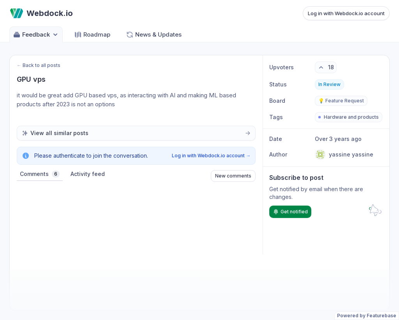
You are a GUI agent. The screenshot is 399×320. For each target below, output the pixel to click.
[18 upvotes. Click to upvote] (326, 67)
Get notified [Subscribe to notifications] (290, 212)
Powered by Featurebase (366, 315)
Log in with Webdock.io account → (211, 155)
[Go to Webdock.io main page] (41, 13)
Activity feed (88, 174)
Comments (40, 174)
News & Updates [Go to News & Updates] (154, 35)
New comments (233, 176)
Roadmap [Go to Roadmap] (92, 35)
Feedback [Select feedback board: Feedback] (36, 35)
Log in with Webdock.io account (346, 13)
